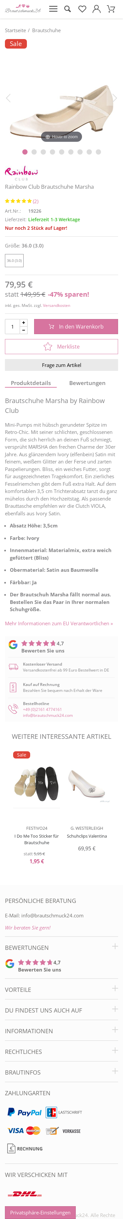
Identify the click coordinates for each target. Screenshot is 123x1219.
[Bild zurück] (8, 97)
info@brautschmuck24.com (48, 715)
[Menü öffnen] (53, 9)
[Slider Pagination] (25, 152)
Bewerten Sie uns (42, 650)
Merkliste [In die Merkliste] (62, 346)
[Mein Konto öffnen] (96, 9)
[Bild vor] (115, 97)
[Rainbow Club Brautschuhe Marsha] (61, 91)
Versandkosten (56, 305)
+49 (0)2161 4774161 (42, 709)
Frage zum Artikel (61, 365)
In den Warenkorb (76, 326)
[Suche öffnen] (67, 9)
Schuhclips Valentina (87, 836)
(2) (35, 201)
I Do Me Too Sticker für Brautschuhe (36, 839)
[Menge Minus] (24, 330)
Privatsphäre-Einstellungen (40, 1212)
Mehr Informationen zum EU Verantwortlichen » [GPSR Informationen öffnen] (59, 623)
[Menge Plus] (24, 323)
